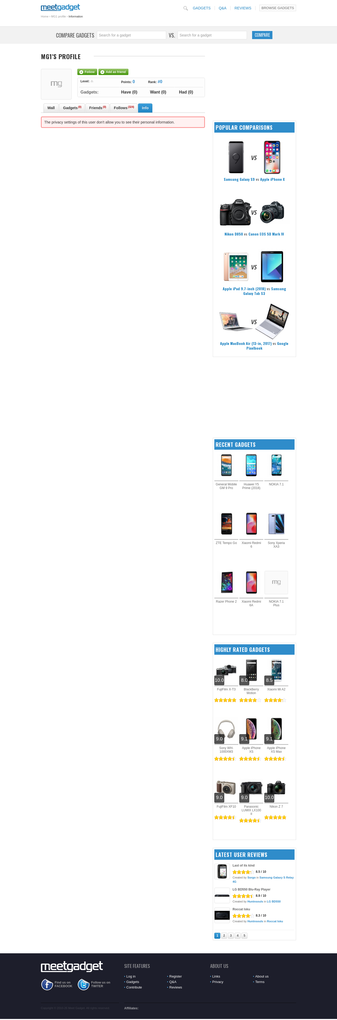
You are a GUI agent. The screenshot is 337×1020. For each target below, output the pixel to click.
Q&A (223, 8)
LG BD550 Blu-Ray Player (251, 889)
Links (216, 976)
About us (262, 976)
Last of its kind (244, 865)
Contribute (134, 987)
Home (44, 16)
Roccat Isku (241, 909)
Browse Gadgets (277, 8)
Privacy (217, 982)
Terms (259, 982)
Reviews (242, 8)
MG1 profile (58, 16)
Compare (262, 35)
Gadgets (201, 8)
